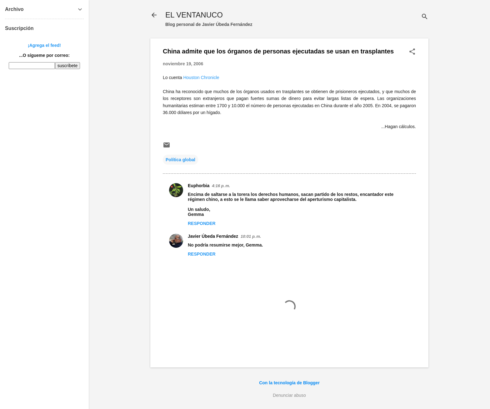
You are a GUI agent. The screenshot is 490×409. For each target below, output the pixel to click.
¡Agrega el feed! (44, 45)
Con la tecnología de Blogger (289, 382)
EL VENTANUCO (194, 15)
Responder (202, 223)
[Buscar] (424, 17)
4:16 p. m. (221, 185)
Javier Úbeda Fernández (213, 236)
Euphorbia (198, 185)
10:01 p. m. (251, 236)
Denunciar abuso (289, 395)
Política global (180, 159)
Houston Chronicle (201, 77)
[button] (412, 52)
